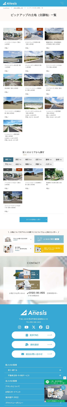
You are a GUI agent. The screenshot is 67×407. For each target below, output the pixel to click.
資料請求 (32, 331)
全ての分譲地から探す (33, 219)
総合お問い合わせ (31, 340)
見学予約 (32, 321)
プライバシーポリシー (33, 389)
